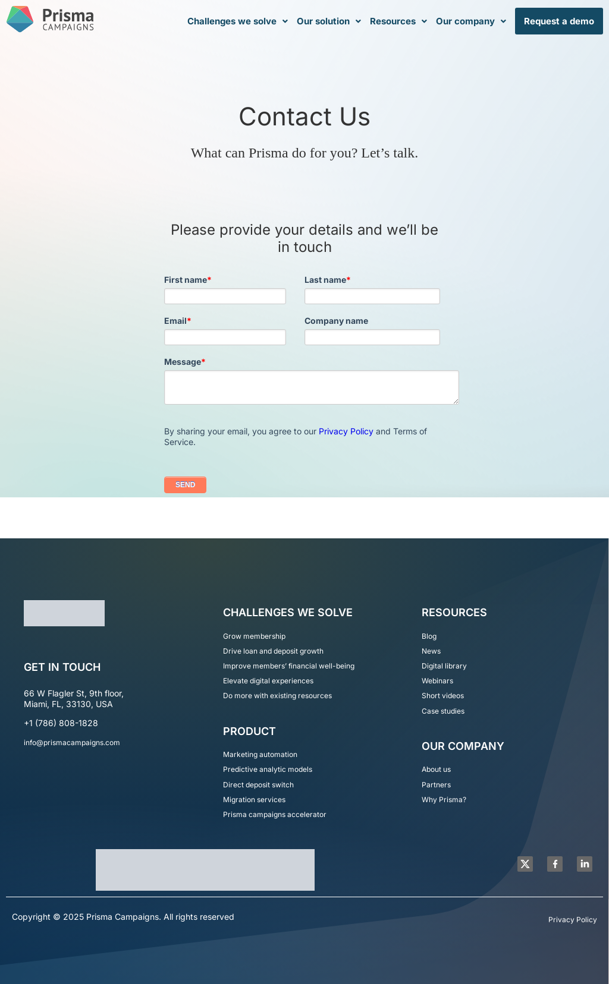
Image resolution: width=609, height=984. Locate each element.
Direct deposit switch (258, 785)
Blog (429, 636)
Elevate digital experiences (268, 681)
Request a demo (559, 21)
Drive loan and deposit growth (273, 651)
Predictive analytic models (267, 769)
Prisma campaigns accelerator (275, 814)
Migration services (254, 799)
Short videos (443, 695)
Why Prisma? (444, 799)
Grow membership (254, 636)
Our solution (329, 21)
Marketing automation (260, 754)
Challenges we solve (237, 21)
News (431, 651)
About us (436, 769)
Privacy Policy (346, 431)
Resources (398, 21)
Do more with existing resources (277, 695)
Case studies (443, 711)
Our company (471, 21)
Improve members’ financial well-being (288, 666)
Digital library (444, 666)
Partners (436, 785)
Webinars (437, 681)
